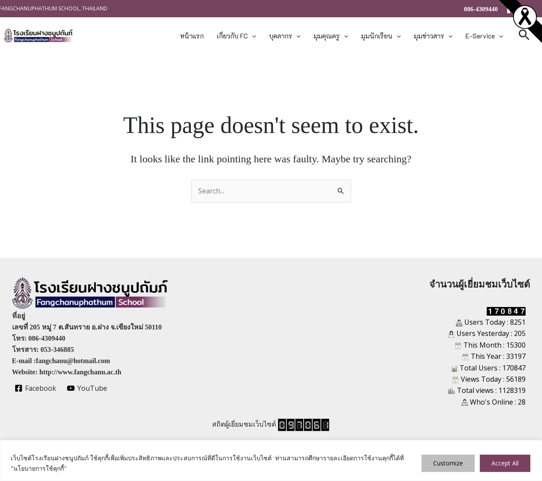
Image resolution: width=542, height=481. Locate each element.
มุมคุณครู (331, 35)
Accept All (505, 463)
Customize (448, 463)
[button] (252, 35)
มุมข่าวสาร (433, 35)
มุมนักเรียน (381, 35)
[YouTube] (87, 388)
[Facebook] (511, 9)
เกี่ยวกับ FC (236, 35)
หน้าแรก (192, 36)
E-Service (484, 35)
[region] (271, 460)
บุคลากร (285, 35)
